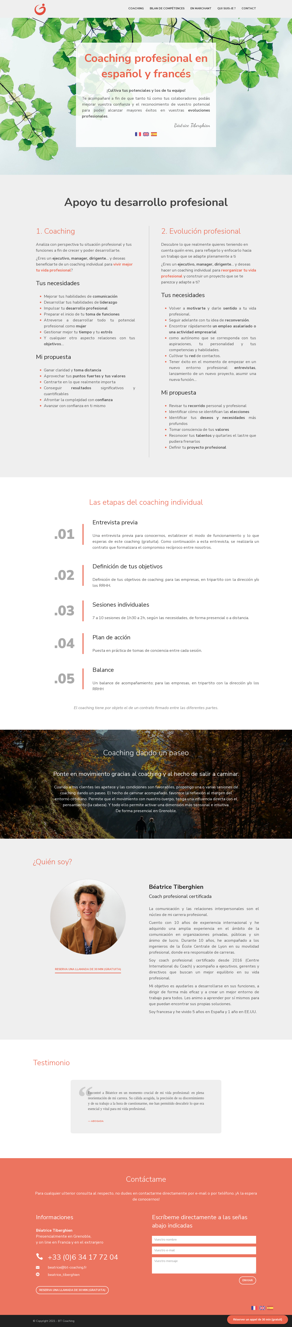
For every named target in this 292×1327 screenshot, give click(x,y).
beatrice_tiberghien (64, 1274)
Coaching (136, 8)
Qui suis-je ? (226, 8)
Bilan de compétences (167, 8)
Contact (249, 8)
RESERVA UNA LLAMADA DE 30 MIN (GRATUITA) (88, 969)
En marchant (200, 8)
